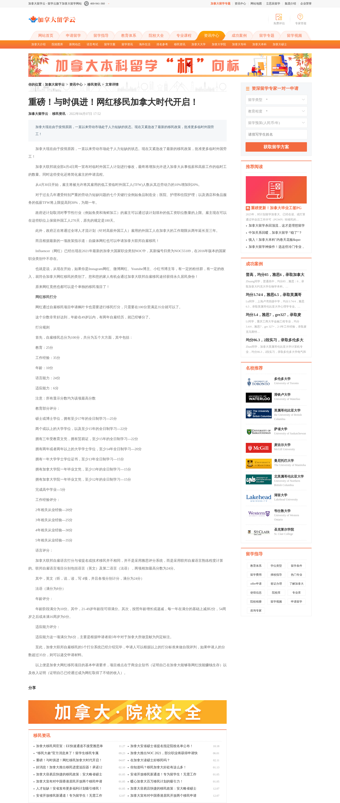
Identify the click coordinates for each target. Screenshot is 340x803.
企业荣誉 (306, 3)
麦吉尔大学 (282, 445)
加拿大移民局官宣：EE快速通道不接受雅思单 (69, 746)
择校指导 (276, 574)
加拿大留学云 (63, 23)
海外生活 (144, 44)
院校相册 (256, 601)
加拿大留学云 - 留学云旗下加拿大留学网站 (55, 3)
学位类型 (276, 565)
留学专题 (266, 35)
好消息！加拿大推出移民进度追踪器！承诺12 (69, 767)
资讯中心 (240, 3)
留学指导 (101, 35)
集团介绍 (290, 3)
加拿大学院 (219, 44)
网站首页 (45, 35)
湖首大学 (280, 495)
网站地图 (256, 3)
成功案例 (239, 35)
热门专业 (296, 574)
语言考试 (92, 44)
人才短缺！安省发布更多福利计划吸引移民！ (69, 788)
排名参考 (162, 44)
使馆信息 (256, 592)
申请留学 (73, 35)
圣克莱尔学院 (284, 529)
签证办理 (276, 583)
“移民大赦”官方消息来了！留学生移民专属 (67, 753)
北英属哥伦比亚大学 (289, 476)
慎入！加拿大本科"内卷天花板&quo (275, 239)
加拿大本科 (259, 44)
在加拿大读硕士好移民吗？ (150, 760)
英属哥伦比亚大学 (287, 410)
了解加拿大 (296, 583)
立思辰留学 (273, 3)
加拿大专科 (239, 44)
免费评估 (279, 23)
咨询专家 (256, 610)
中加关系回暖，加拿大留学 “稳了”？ (275, 232)
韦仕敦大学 (282, 511)
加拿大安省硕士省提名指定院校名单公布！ (161, 746)
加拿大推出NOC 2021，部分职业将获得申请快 (164, 753)
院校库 (276, 592)
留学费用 (256, 574)
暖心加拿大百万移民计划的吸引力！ (156, 781)
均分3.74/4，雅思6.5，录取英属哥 (274, 296)
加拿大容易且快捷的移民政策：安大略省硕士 (69, 774)
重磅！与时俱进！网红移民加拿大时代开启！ (69, 760)
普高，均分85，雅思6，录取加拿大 (275, 276)
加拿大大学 (198, 44)
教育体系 (128, 35)
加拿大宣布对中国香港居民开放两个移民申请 (69, 781)
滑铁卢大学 (282, 394)
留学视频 (294, 35)
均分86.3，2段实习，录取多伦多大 (274, 342)
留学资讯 (127, 44)
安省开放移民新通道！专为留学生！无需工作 (163, 774)
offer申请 (255, 583)
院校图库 (57, 44)
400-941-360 (96, 3)
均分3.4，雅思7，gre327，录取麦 (273, 316)
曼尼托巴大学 (284, 460)
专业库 (296, 592)
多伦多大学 (282, 379)
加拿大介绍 (38, 44)
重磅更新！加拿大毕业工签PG (276, 208)
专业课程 (183, 35)
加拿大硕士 (280, 44)
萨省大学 (280, 429)
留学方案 (109, 44)
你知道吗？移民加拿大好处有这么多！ (158, 767)
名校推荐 (254, 368)
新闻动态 (75, 44)
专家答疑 (300, 23)
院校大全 (156, 35)
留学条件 (296, 565)
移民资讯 (179, 44)
